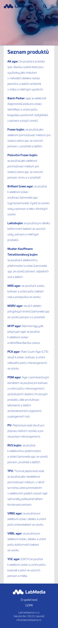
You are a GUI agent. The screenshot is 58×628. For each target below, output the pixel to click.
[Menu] (52, 6)
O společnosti (29, 600)
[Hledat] (45, 6)
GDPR (29, 605)
